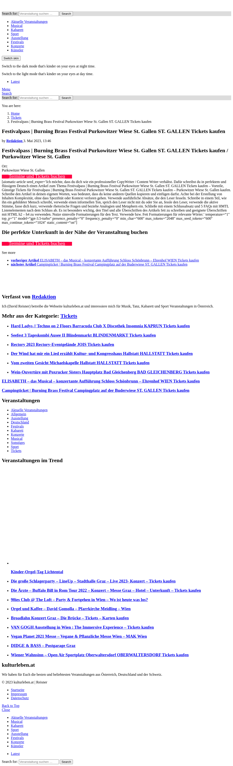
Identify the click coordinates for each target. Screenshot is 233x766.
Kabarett (17, 30)
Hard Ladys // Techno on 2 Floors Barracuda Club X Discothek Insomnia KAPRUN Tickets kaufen (100, 326)
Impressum (19, 694)
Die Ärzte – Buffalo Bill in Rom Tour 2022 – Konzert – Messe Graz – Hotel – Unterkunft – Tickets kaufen (106, 590)
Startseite (17, 690)
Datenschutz (20, 698)
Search (66, 13)
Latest (15, 81)
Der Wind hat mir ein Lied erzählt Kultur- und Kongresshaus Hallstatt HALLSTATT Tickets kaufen (102, 353)
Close (6, 710)
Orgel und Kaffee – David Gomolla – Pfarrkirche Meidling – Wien (71, 608)
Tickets (68, 316)
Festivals (17, 42)
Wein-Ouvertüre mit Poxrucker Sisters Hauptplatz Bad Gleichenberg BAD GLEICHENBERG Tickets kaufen (110, 372)
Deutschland (20, 422)
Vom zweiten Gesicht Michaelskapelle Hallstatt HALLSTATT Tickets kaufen (80, 362)
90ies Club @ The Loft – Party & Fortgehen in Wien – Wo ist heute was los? (79, 599)
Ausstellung (19, 38)
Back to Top (10, 706)
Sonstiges (18, 443)
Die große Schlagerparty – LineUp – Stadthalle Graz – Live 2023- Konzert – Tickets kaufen (93, 581)
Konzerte (17, 46)
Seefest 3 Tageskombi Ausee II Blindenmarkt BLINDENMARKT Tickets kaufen (83, 335)
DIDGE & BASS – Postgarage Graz (43, 645)
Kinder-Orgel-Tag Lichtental (37, 571)
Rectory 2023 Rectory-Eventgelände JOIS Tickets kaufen (62, 344)
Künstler (17, 50)
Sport (15, 34)
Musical (17, 26)
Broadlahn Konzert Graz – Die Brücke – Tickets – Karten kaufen (70, 618)
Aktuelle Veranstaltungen (29, 22)
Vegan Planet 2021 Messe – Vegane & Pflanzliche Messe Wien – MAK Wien (79, 636)
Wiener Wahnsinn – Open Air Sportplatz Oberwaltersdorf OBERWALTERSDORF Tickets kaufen (100, 654)
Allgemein (18, 414)
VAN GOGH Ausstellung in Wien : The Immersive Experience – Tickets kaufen (82, 627)
